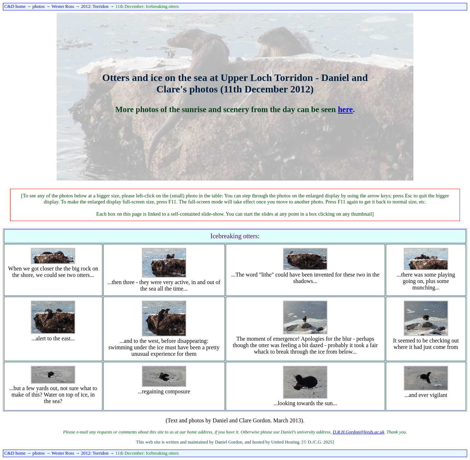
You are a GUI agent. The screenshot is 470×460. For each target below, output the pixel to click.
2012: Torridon (95, 6)
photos (39, 6)
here (345, 109)
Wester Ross (63, 6)
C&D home (14, 6)
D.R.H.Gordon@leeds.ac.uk (358, 432)
